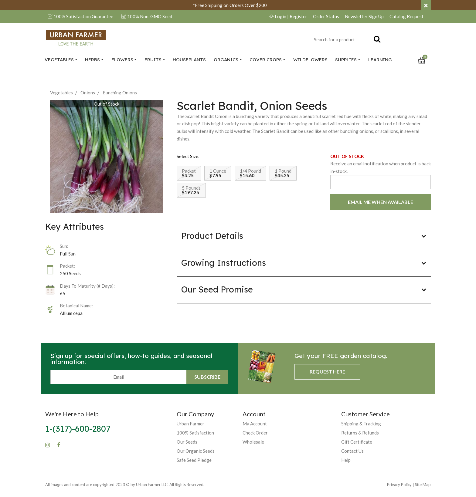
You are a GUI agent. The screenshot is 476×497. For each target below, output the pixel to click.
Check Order (255, 432)
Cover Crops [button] (266, 60)
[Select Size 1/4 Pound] (250, 173)
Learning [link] (380, 60)
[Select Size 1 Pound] (283, 173)
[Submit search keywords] (377, 38)
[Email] (118, 377)
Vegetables (61, 92)
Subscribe (207, 377)
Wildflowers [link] (310, 60)
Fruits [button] (153, 60)
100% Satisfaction (195, 432)
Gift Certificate (356, 442)
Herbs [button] (92, 60)
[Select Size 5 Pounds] (191, 190)
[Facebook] (58, 445)
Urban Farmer (190, 423)
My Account (255, 423)
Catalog (406, 16)
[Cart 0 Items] (424, 60)
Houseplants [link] (189, 60)
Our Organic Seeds (196, 451)
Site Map (423, 484)
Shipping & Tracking (361, 423)
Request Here (327, 371)
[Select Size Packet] (189, 173)
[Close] (426, 5)
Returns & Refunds (360, 432)
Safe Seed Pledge (194, 460)
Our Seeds (187, 442)
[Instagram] (47, 445)
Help (346, 460)
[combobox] (337, 39)
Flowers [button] (122, 60)
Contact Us (352, 451)
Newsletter (364, 16)
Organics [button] (226, 60)
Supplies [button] (346, 60)
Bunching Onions (120, 92)
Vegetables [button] (59, 60)
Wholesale (253, 442)
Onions (87, 92)
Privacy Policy (399, 484)
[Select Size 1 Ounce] (217, 173)
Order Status (326, 16)
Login (288, 16)
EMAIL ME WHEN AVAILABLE (380, 202)
